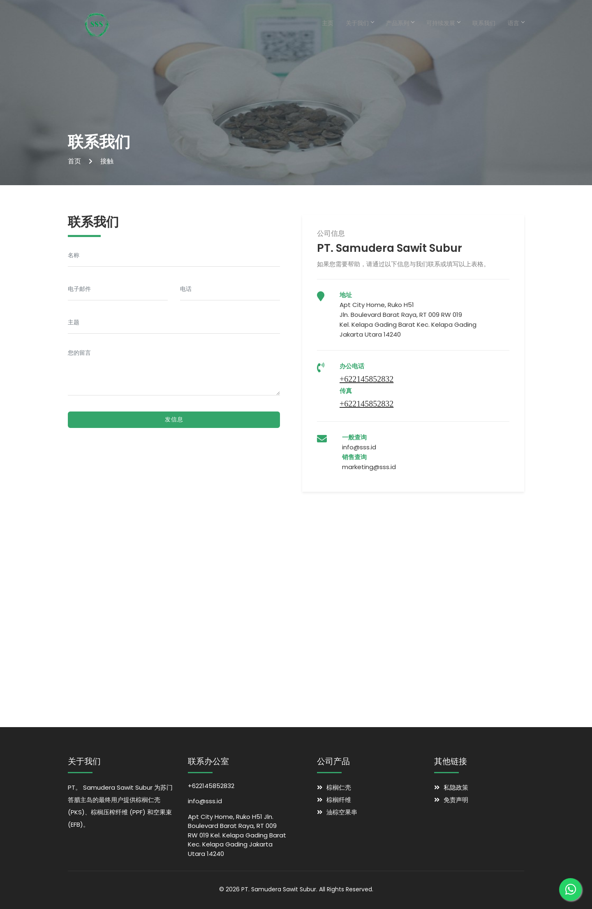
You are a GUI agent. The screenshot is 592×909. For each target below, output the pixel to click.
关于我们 (360, 23)
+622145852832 (366, 379)
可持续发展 (443, 23)
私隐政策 (456, 787)
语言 (516, 23)
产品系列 (400, 23)
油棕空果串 (341, 812)
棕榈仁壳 (338, 787)
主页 (327, 23)
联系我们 (483, 23)
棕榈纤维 (338, 799)
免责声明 (456, 799)
